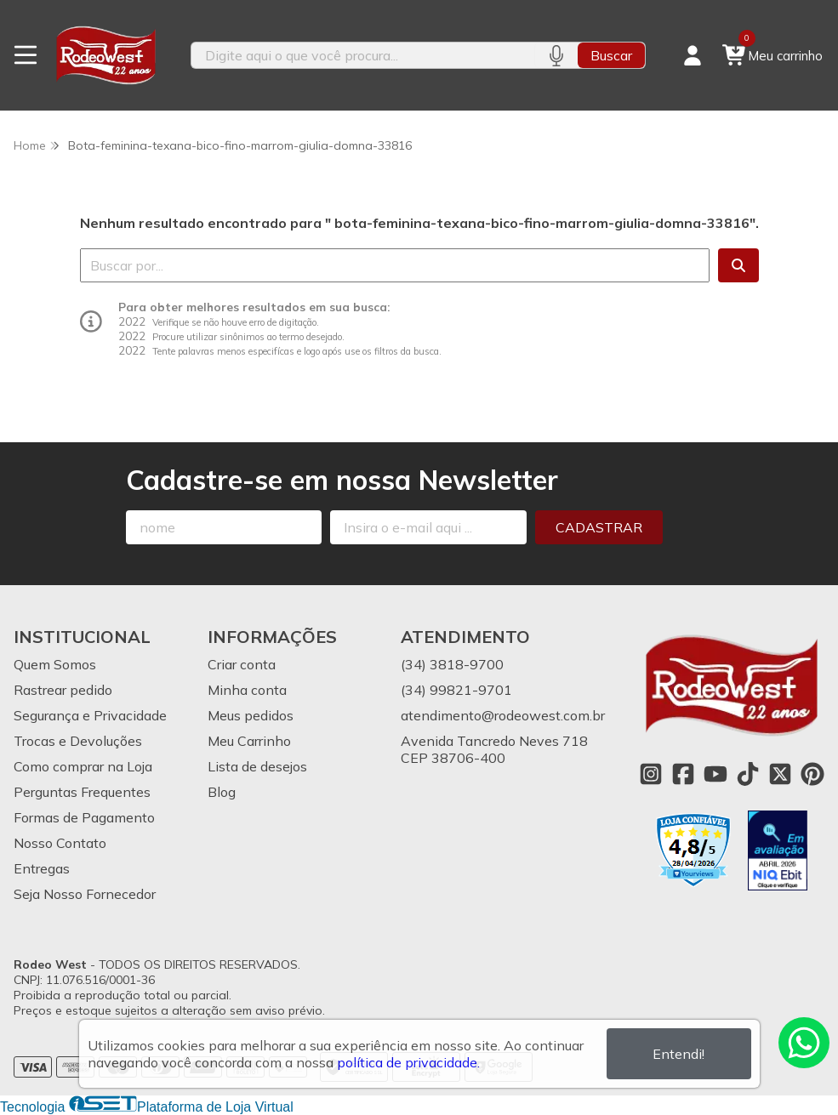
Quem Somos (55, 664)
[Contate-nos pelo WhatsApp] (803, 1042)
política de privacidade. (408, 1062)
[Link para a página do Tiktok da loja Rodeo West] (748, 774)
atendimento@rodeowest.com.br (503, 715)
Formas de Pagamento (84, 817)
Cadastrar (599, 527)
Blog (222, 791)
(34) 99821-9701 (456, 689)
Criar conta (242, 664)
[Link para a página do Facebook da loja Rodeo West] (683, 774)
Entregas (42, 868)
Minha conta (247, 689)
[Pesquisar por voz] (556, 55)
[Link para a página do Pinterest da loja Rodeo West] (812, 774)
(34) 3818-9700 (452, 664)
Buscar (611, 55)
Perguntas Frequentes (82, 791)
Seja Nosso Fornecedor (85, 893)
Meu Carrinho (249, 740)
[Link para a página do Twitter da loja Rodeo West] (780, 774)
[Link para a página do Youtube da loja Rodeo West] (715, 774)
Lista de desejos (257, 766)
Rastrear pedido (63, 689)
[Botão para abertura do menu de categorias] (25, 55)
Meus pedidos (251, 715)
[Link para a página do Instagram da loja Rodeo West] (651, 774)
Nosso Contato (60, 842)
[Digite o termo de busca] (363, 55)
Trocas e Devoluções (78, 740)
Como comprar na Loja (83, 766)
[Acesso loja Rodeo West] (692, 55)
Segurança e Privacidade (90, 715)
